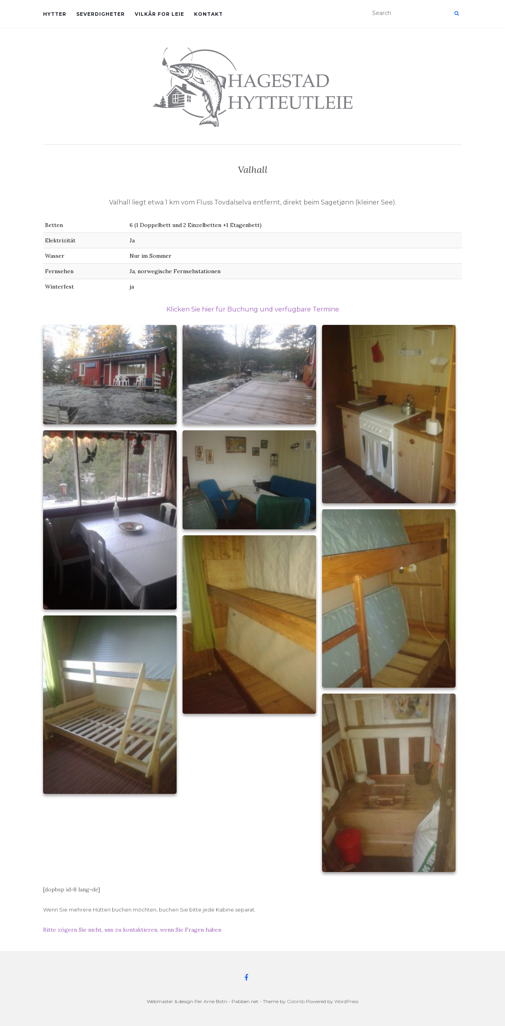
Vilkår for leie (159, 14)
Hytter (54, 14)
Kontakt (208, 14)
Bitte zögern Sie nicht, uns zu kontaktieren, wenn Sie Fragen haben (132, 929)
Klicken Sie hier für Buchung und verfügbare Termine (252, 309)
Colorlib (296, 1001)
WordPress (346, 1001)
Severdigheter (100, 14)
